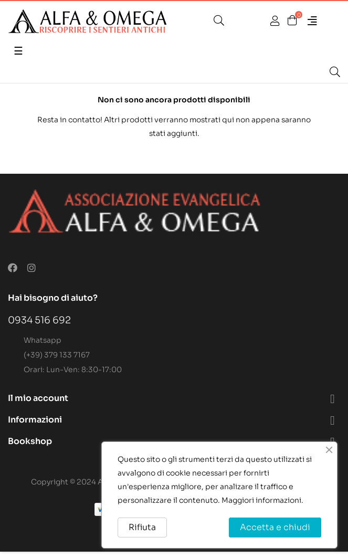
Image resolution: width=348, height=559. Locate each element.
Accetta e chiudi (275, 527)
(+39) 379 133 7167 (57, 355)
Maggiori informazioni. (262, 500)
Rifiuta (142, 527)
